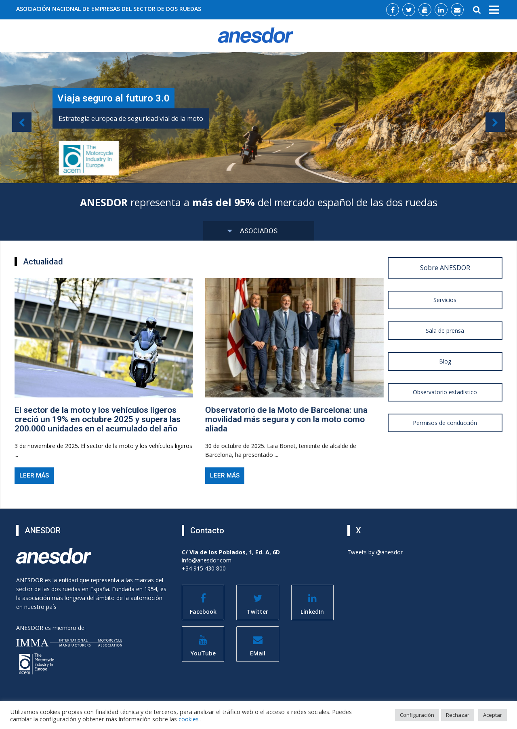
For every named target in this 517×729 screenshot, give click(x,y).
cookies (189, 719)
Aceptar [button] (492, 714)
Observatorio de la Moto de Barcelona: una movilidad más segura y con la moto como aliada (285, 419)
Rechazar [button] (457, 714)
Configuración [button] (417, 714)
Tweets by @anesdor (375, 552)
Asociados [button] (253, 231)
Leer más (33, 475)
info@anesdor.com (206, 560)
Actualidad (43, 261)
